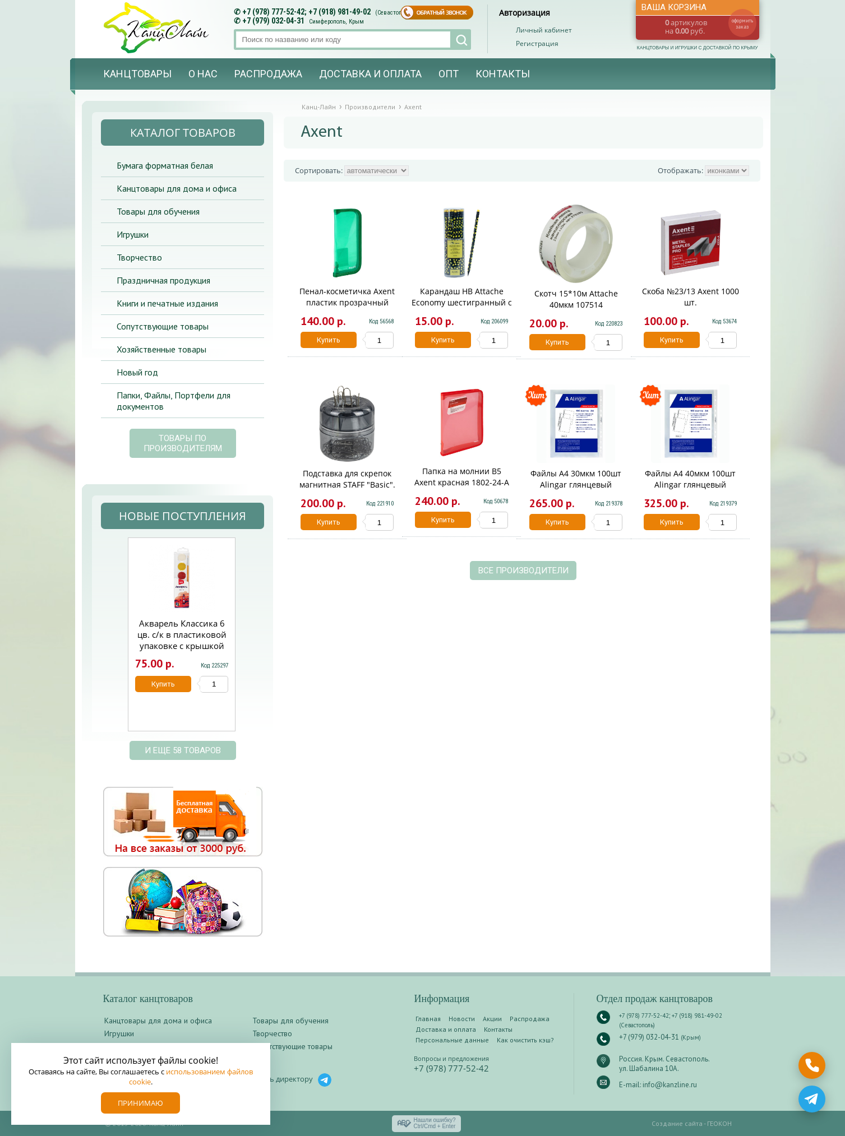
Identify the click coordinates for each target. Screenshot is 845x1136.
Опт (448, 74)
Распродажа (268, 74)
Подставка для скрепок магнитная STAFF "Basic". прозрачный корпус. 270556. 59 (347, 490)
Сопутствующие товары (163, 326)
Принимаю (140, 1103)
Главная (428, 1018)
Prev (113, 640)
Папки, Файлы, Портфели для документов (173, 401)
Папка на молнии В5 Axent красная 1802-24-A (461, 477)
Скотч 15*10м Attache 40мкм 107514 (576, 299)
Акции (492, 1018)
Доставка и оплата (370, 74)
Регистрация (537, 43)
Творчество (139, 257)
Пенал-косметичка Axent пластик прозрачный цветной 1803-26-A (347, 302)
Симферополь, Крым (336, 21)
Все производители (523, 570)
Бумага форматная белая (165, 165)
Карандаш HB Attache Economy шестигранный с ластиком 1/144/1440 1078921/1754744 (462, 308)
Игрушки (133, 234)
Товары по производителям (183, 443)
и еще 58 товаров (183, 750)
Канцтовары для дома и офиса (177, 188)
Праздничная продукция (163, 280)
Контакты (502, 74)
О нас (203, 74)
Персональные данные (452, 1040)
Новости (462, 1018)
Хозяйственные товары (161, 349)
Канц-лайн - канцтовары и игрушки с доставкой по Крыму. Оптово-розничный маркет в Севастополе (158, 27)
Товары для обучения (158, 211)
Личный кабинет (544, 30)
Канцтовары (137, 74)
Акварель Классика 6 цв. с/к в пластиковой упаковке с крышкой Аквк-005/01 (182, 640)
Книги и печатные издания (167, 303)
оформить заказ (742, 23)
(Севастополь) (394, 12)
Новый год (137, 372)
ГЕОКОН (719, 1123)
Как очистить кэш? (525, 1040)
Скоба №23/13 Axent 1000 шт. (690, 297)
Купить (328, 340)
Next (248, 640)
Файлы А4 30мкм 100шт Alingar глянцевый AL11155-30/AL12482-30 (575, 484)
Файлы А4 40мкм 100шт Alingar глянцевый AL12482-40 (690, 484)
